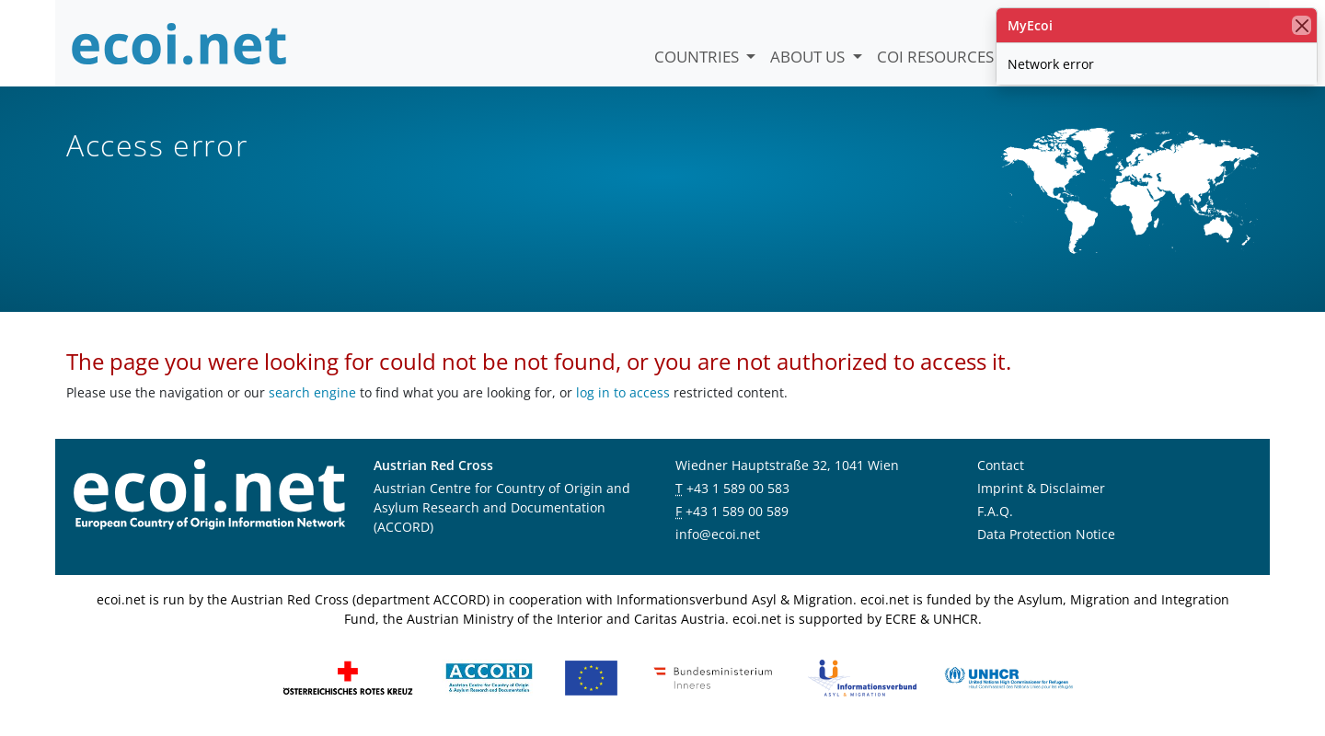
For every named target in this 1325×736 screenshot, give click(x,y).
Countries (698, 56)
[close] (1301, 25)
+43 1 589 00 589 (737, 511)
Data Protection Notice (1046, 534)
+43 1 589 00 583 (737, 488)
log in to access (623, 392)
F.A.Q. (995, 511)
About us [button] (809, 56)
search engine (312, 392)
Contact (1000, 465)
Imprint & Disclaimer (1041, 488)
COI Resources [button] (937, 56)
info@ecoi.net (717, 534)
